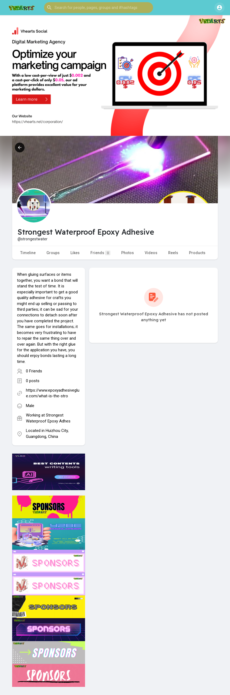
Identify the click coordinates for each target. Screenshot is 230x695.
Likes (75, 253)
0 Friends (34, 371)
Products (197, 253)
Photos (127, 253)
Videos (151, 253)
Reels (173, 253)
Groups (53, 253)
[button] (98, 7)
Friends (100, 253)
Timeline (28, 253)
